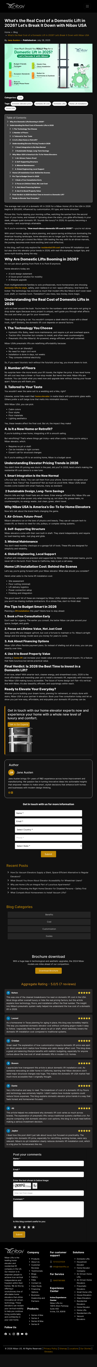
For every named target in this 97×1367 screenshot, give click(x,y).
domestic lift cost (42, 104)
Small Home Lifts (84, 1292)
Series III (35, 1324)
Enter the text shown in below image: (31, 1180)
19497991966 (59, 1280)
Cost (20, 98)
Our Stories (85, 1348)
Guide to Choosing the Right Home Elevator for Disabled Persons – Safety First (48, 888)
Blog (15, 32)
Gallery (34, 1277)
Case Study (36, 1286)
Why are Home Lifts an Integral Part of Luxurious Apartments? (40, 884)
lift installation (22, 611)
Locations (73, 1348)
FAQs (33, 1280)
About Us (35, 1262)
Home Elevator (83, 1307)
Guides (49, 936)
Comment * (18, 1199)
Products (35, 1259)
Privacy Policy (50, 1348)
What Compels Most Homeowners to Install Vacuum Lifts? (38, 892)
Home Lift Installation (78, 104)
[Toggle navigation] (87, 6)
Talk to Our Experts (18, 724)
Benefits (49, 914)
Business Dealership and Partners (38, 1298)
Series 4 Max (37, 1315)
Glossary (48, 1351)
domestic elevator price (21, 104)
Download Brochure (48, 970)
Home (7, 32)
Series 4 (35, 1318)
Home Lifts (10, 108)
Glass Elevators (84, 1298)
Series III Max (37, 1321)
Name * (16, 1158)
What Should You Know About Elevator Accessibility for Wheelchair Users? (46, 880)
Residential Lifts (84, 1313)
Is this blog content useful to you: (29, 1221)
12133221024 (59, 1262)
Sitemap (63, 1348)
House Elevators (84, 1295)
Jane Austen (14, 40)
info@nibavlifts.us (61, 1267)
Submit (48, 854)
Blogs (33, 1274)
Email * (16, 1169)
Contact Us (36, 1283)
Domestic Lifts (59, 104)
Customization (49, 929)
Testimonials (37, 1271)
